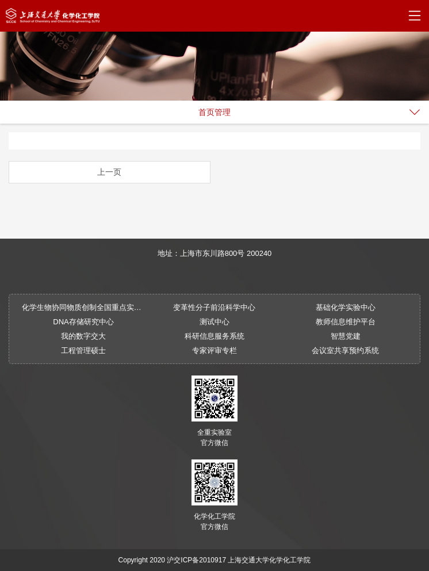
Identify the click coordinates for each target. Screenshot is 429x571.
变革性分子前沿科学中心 (214, 307)
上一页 (109, 172)
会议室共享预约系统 (345, 350)
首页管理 (214, 112)
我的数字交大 (83, 336)
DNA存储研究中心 (83, 321)
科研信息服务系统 (214, 336)
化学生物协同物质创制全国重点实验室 (83, 307)
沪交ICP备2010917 (196, 560)
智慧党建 (346, 336)
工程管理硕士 (83, 350)
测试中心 (214, 321)
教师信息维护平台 (346, 321)
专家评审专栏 (214, 350)
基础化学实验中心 (346, 307)
